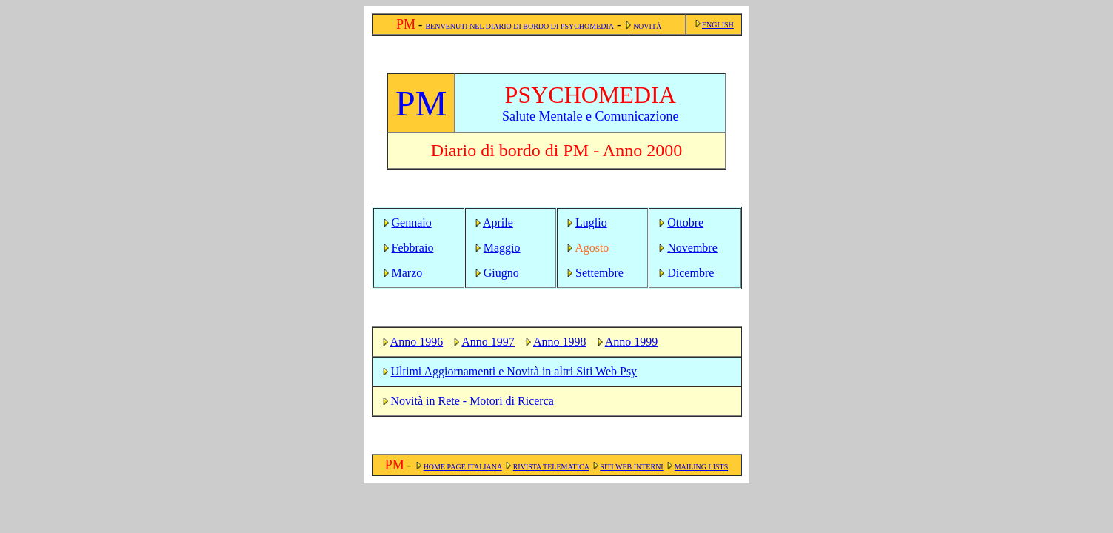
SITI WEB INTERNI (631, 467)
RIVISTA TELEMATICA (551, 467)
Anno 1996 (417, 341)
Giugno (501, 272)
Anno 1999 (631, 341)
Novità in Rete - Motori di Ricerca (472, 401)
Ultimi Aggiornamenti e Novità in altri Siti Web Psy (514, 371)
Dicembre (690, 272)
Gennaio (412, 222)
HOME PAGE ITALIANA (463, 467)
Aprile (498, 222)
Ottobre (685, 222)
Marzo (407, 272)
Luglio (591, 222)
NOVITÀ (647, 26)
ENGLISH (718, 25)
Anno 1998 (559, 341)
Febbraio (413, 247)
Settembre (599, 272)
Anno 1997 (488, 341)
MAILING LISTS (702, 467)
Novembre (692, 247)
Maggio (502, 247)
